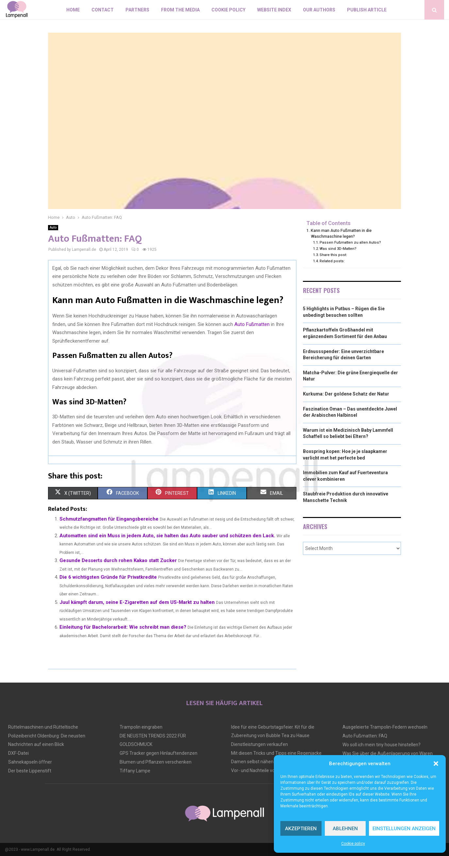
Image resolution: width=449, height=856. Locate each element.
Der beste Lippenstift (29, 770)
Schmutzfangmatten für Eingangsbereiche (108, 519)
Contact (102, 9)
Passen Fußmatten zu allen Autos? (350, 242)
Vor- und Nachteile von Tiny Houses (267, 770)
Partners (137, 9)
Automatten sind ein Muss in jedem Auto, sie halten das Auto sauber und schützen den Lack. (167, 536)
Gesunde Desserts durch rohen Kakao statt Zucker (118, 560)
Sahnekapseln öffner (30, 762)
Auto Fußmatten (252, 324)
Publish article (367, 9)
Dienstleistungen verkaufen (259, 744)
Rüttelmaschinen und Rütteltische (43, 727)
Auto (53, 227)
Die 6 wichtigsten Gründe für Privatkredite (108, 577)
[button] (436, 763)
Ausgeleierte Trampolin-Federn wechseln (384, 727)
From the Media (180, 9)
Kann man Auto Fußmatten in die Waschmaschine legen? (341, 233)
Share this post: (333, 254)
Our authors (319, 9)
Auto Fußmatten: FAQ (364, 735)
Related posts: (332, 261)
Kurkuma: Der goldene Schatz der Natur (346, 393)
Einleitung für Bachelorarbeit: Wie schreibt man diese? (122, 627)
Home (73, 9)
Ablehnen (345, 829)
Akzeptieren (301, 829)
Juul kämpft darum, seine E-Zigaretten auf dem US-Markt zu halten (137, 602)
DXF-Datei (18, 753)
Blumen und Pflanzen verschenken (155, 762)
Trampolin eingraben (141, 727)
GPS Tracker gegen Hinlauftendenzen (158, 753)
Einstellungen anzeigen (404, 829)
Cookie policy (353, 843)
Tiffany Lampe (135, 770)
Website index (274, 9)
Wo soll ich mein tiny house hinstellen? (381, 744)
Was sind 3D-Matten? (338, 248)
